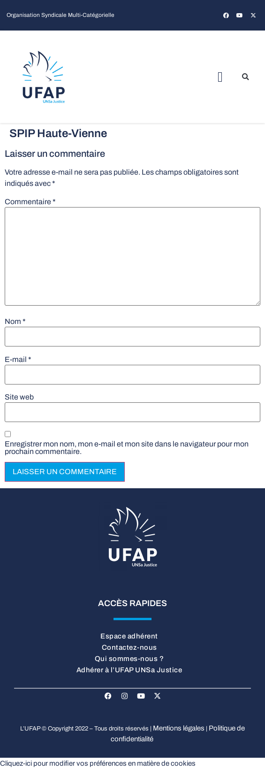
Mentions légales (178, 728)
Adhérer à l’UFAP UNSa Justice (129, 670)
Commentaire (30, 202)
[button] (220, 76)
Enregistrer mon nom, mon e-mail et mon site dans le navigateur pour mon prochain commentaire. (127, 447)
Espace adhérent (129, 636)
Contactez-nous (129, 647)
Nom (15, 321)
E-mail (18, 359)
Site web (19, 397)
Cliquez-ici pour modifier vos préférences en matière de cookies (98, 763)
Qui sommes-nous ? (129, 658)
